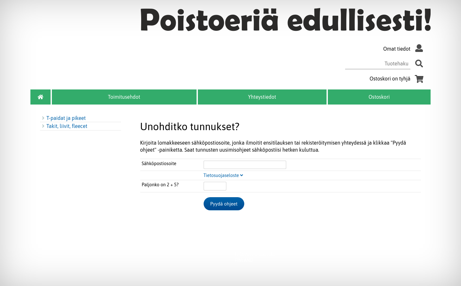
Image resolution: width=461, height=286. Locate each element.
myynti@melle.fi (299, 242)
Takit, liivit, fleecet (63, 126)
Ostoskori (379, 97)
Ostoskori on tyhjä (398, 78)
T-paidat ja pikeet (63, 118)
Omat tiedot (404, 49)
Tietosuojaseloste (223, 175)
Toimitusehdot (124, 97)
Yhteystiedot (262, 97)
